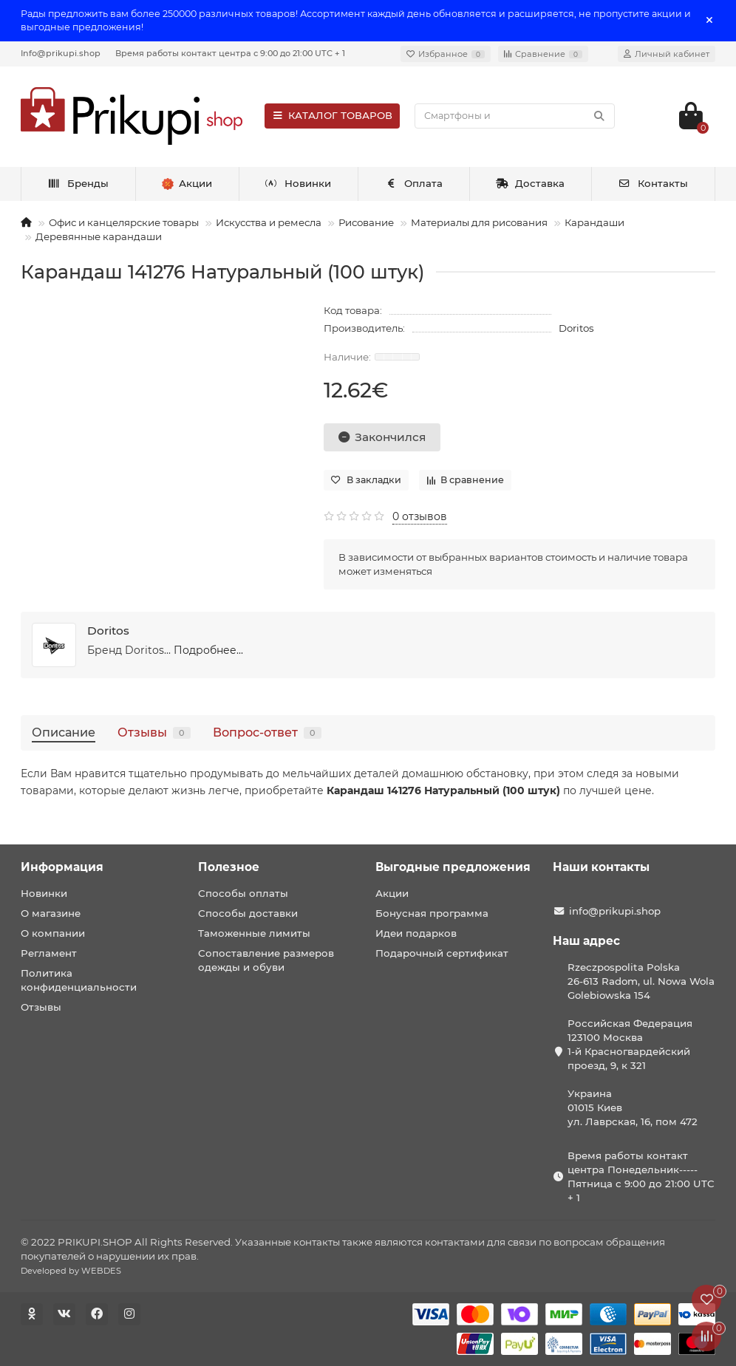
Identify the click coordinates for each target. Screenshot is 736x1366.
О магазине (51, 913)
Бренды (78, 183)
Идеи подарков (416, 933)
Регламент (49, 953)
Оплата (413, 183)
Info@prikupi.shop (60, 53)
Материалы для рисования (479, 222)
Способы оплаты (243, 893)
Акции (392, 893)
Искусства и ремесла (268, 222)
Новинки (298, 183)
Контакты (653, 183)
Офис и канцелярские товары (124, 222)
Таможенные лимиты (254, 933)
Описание (63, 732)
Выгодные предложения (453, 867)
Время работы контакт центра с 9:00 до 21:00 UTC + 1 (230, 53)
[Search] (515, 116)
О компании (53, 933)
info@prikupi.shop (615, 911)
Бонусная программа (431, 913)
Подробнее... (208, 650)
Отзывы (154, 732)
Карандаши (594, 222)
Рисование (366, 222)
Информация (62, 867)
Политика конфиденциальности (79, 980)
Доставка (530, 183)
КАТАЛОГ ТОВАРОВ (332, 115)
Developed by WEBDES (71, 1271)
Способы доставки (248, 913)
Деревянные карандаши (98, 236)
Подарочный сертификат (441, 953)
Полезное (228, 867)
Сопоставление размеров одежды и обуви (266, 960)
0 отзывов (419, 516)
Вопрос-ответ (267, 732)
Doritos (576, 328)
